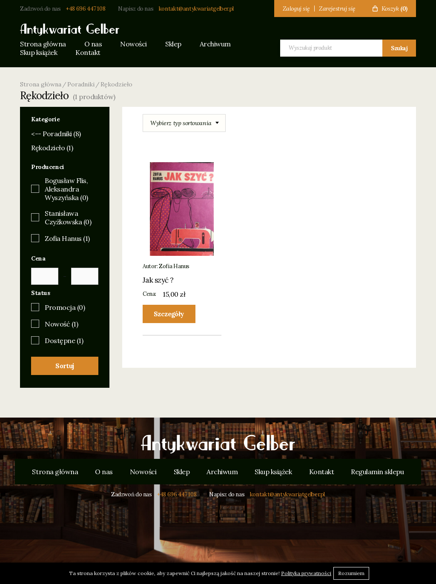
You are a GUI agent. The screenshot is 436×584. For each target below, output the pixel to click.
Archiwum (215, 44)
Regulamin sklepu (377, 471)
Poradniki (81, 84)
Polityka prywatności (306, 573)
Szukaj (399, 48)
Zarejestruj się (337, 8)
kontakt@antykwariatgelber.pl (196, 8)
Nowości (133, 44)
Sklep (173, 44)
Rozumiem (351, 573)
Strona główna (43, 44)
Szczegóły (169, 314)
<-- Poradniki (56, 133)
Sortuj (64, 366)
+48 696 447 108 (85, 8)
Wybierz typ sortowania (181, 123)
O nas (93, 44)
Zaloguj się (296, 8)
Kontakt (87, 52)
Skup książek (38, 52)
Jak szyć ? (158, 280)
